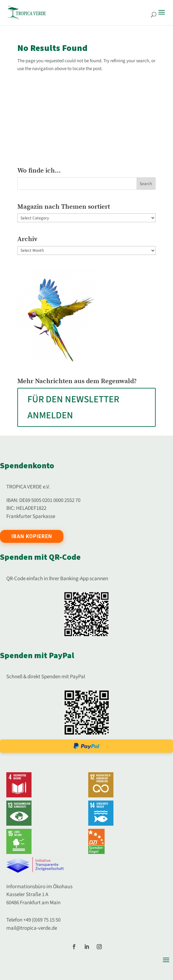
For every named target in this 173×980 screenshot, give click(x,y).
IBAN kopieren (31, 536)
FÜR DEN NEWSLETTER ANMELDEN (73, 407)
